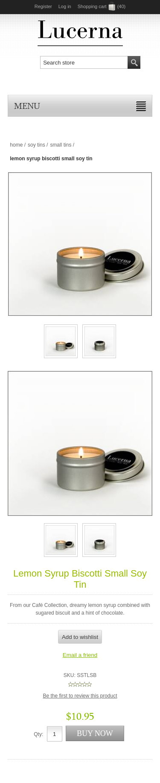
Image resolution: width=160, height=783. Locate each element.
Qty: (38, 734)
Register (43, 6)
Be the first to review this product (80, 696)
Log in (64, 6)
